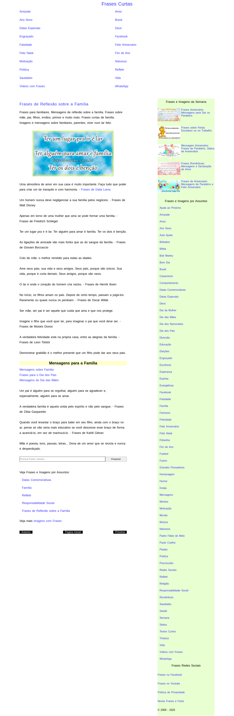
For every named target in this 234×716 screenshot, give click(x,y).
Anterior (26, 532)
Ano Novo (26, 19)
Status (163, 624)
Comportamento (169, 283)
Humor (163, 481)
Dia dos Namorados (171, 324)
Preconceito (166, 563)
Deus (118, 28)
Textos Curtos (168, 631)
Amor (118, 11)
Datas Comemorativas (173, 289)
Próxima (120, 532)
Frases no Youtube (169, 683)
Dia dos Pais (167, 330)
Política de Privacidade (171, 692)
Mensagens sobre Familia (37, 369)
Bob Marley (166, 255)
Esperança (166, 371)
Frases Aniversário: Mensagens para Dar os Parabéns (184, 114)
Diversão (165, 337)
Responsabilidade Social (174, 590)
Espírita (164, 378)
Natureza (121, 61)
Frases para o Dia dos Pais (38, 375)
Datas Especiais (30, 28)
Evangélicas (167, 385)
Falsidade (26, 44)
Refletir (119, 69)
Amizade (25, 11)
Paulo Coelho (168, 542)
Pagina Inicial (73, 532)
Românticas (166, 597)
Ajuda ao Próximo (170, 207)
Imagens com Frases (48, 521)
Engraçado (26, 36)
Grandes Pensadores (172, 467)
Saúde (163, 611)
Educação (165, 344)
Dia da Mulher (168, 310)
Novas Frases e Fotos (171, 701)
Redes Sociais (168, 570)
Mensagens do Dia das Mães (39, 380)
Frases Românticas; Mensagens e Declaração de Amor (184, 168)
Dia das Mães (168, 317)
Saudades (26, 78)
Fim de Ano (122, 53)
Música (164, 522)
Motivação (26, 61)
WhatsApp (121, 86)
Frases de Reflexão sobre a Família (54, 104)
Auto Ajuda (166, 235)
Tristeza (164, 638)
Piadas (164, 549)
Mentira (164, 501)
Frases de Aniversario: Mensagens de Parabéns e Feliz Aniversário (185, 186)
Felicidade (165, 419)
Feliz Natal (26, 53)
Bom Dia (165, 262)
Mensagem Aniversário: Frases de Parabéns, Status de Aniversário (186, 150)
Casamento (166, 276)
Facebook (121, 36)
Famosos (165, 412)
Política (24, 69)
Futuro (163, 460)
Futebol (164, 453)
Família (164, 406)
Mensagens (166, 494)
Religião (164, 583)
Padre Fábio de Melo (172, 535)
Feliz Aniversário (125, 44)
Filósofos (165, 440)
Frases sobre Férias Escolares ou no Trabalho (185, 132)
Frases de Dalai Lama (95, 189)
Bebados (165, 242)
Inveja (163, 488)
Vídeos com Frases (32, 86)
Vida (118, 78)
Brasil (118, 19)
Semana (164, 617)
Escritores (165, 365)
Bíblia (163, 248)
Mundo (164, 515)
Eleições (164, 351)
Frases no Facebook (170, 674)
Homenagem (167, 474)
